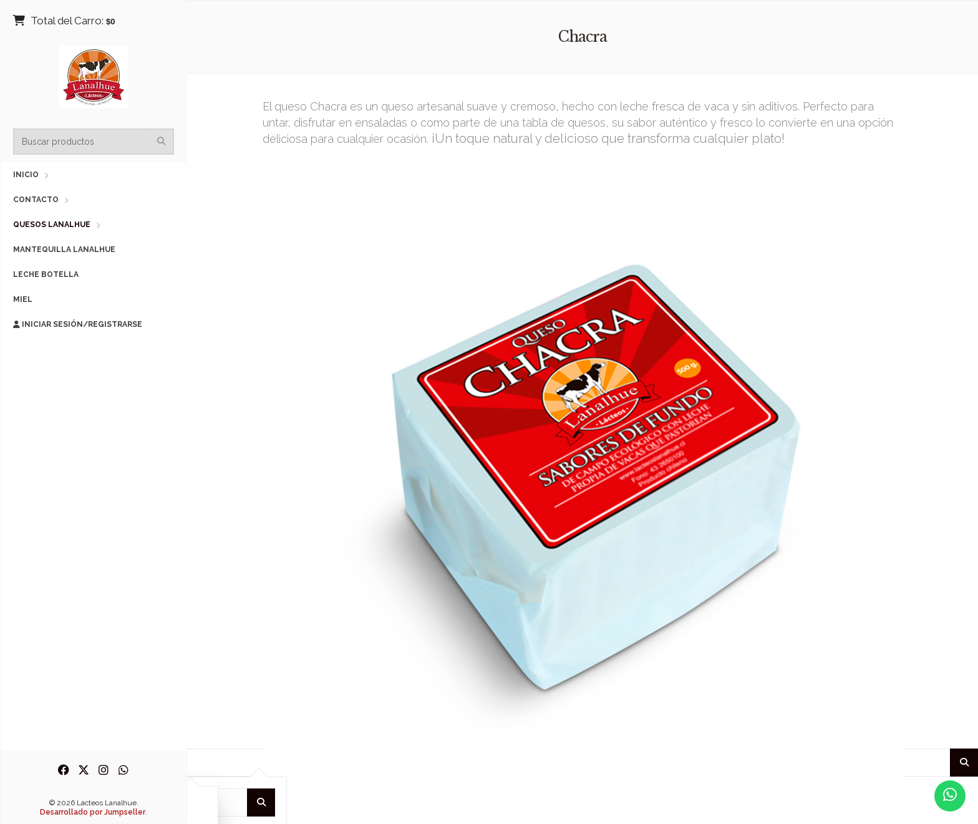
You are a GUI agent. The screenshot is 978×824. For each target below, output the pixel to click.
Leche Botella (46, 274)
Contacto (36, 199)
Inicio (26, 174)
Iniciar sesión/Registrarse (77, 324)
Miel (22, 299)
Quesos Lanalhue (51, 224)
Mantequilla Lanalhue (64, 249)
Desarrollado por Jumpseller (92, 812)
